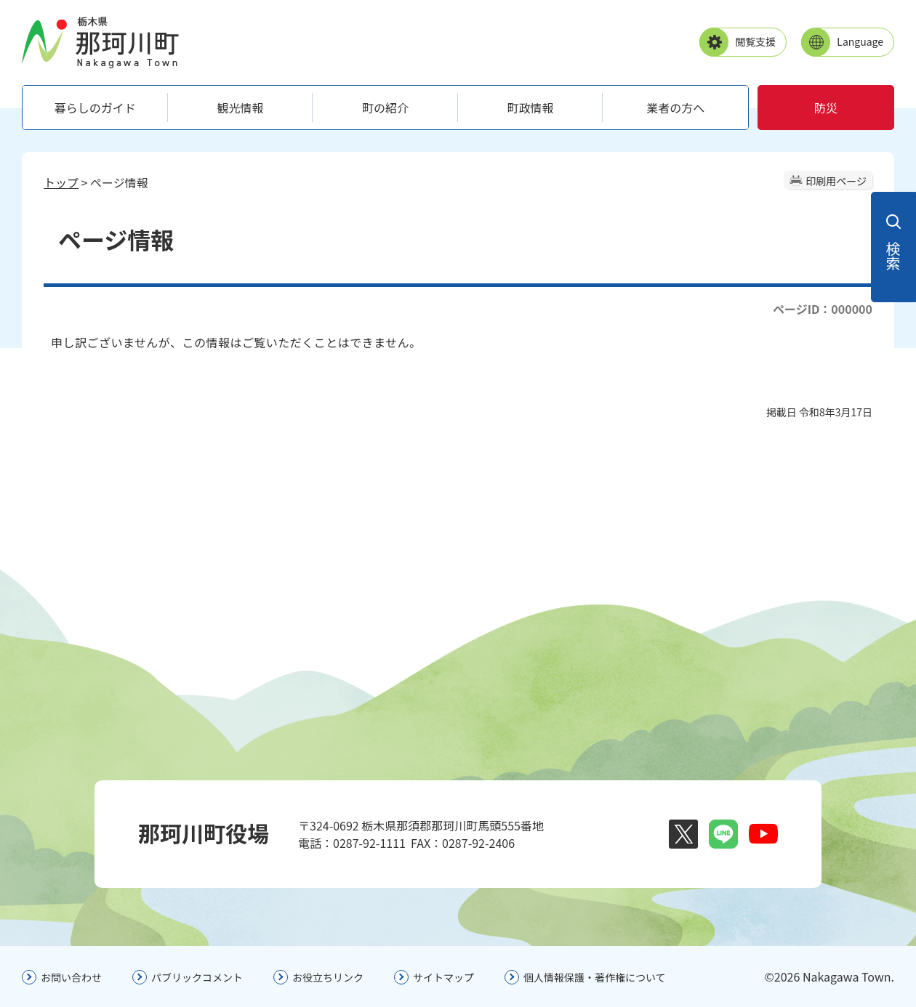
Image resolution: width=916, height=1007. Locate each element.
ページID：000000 (822, 309)
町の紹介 (385, 107)
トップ (61, 182)
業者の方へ (675, 107)
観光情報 (240, 107)
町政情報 (530, 107)
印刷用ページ (836, 181)
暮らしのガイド (95, 107)
